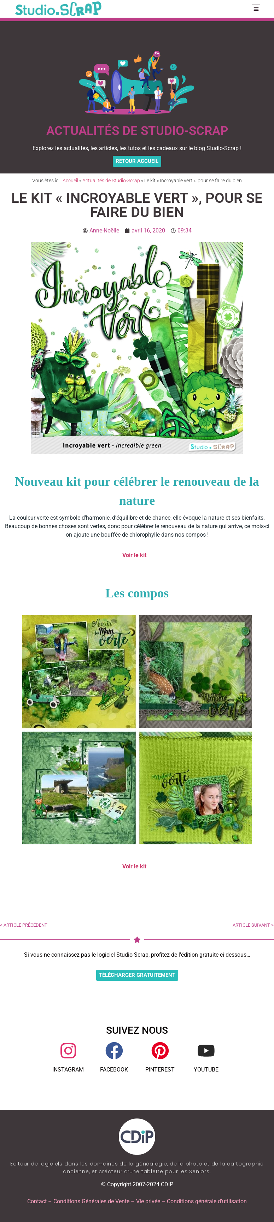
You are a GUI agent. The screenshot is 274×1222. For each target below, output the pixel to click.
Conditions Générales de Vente (91, 1201)
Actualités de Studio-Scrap (111, 180)
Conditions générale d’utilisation (207, 1201)
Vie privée (148, 1201)
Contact (37, 1201)
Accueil (70, 180)
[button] (256, 9)
